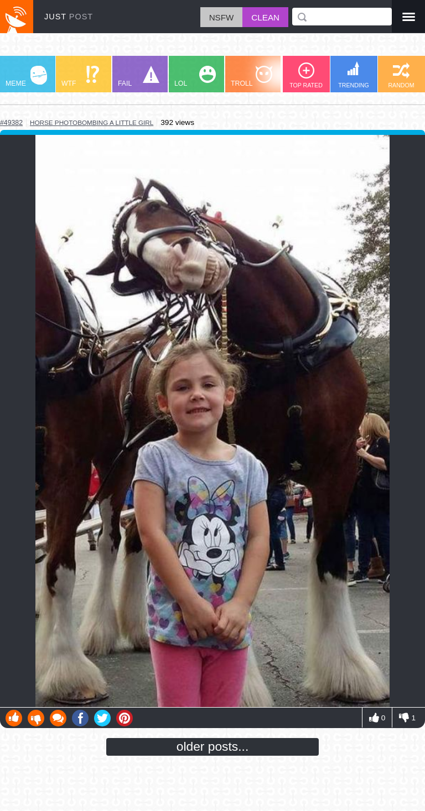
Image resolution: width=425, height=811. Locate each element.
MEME (26, 76)
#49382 (11, 123)
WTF (80, 76)
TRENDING (353, 74)
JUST (68, 16)
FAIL (138, 76)
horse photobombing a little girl (91, 122)
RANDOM (401, 75)
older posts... (213, 746)
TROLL (251, 76)
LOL (195, 76)
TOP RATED (306, 75)
